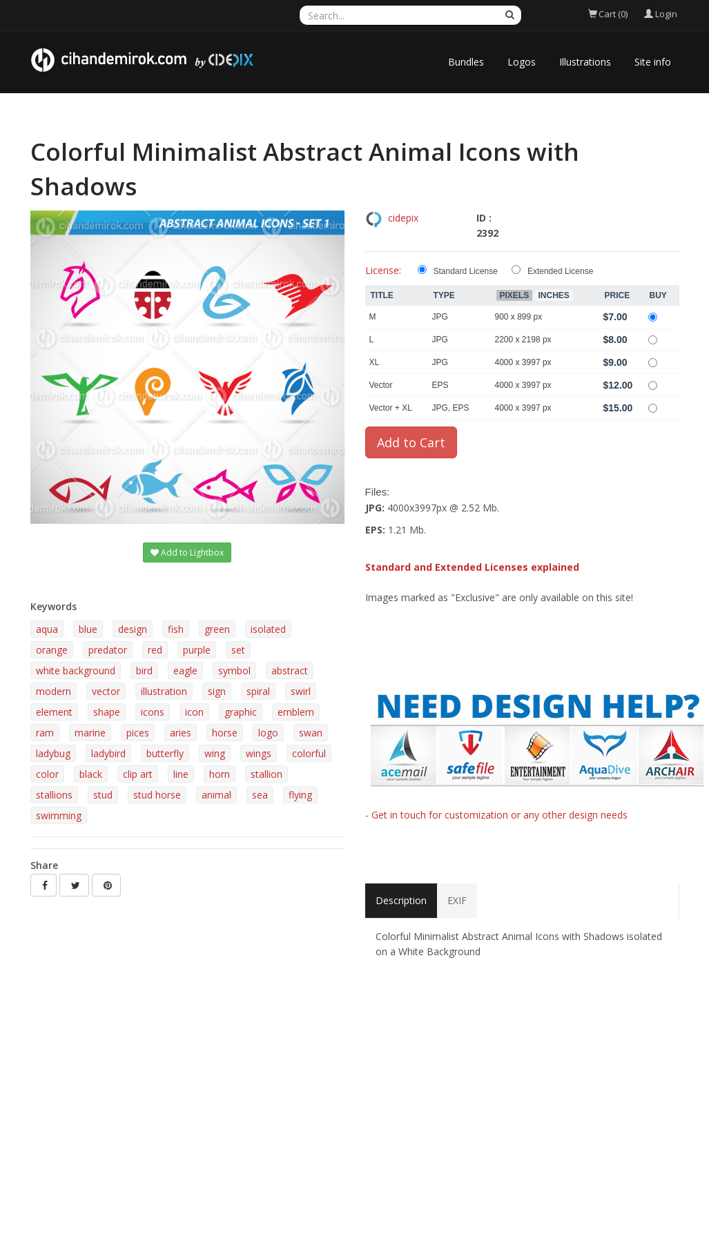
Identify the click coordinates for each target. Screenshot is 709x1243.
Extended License (560, 271)
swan (310, 732)
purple (197, 649)
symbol (234, 670)
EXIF (457, 900)
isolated (268, 629)
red (155, 649)
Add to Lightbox (187, 552)
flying (300, 794)
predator (107, 649)
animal (216, 794)
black (90, 774)
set (238, 649)
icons (152, 711)
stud (103, 794)
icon (194, 711)
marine (90, 732)
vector (106, 691)
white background (75, 670)
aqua (47, 629)
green (217, 629)
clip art (138, 774)
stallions (54, 794)
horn (219, 774)
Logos (521, 61)
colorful (309, 753)
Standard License (466, 271)
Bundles (466, 61)
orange (52, 649)
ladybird (108, 753)
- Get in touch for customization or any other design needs (496, 814)
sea (260, 794)
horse (224, 732)
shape (106, 711)
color (47, 774)
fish (176, 629)
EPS (440, 385)
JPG (440, 317)
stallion (266, 774)
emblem (296, 711)
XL (374, 362)
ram (45, 732)
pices (137, 732)
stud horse (157, 794)
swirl (301, 691)
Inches (554, 295)
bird (144, 670)
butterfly (165, 753)
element (54, 711)
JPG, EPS (450, 408)
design (132, 629)
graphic (240, 711)
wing (214, 753)
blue (88, 629)
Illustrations (585, 61)
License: (383, 270)
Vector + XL (390, 408)
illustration (164, 691)
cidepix (403, 217)
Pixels (515, 295)
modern (53, 691)
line (180, 774)
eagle (185, 670)
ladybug (53, 753)
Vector (381, 385)
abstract (289, 670)
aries (180, 732)
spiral (258, 691)
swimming (58, 815)
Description (401, 900)
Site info (652, 61)
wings (258, 753)
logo (268, 732)
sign (217, 691)
